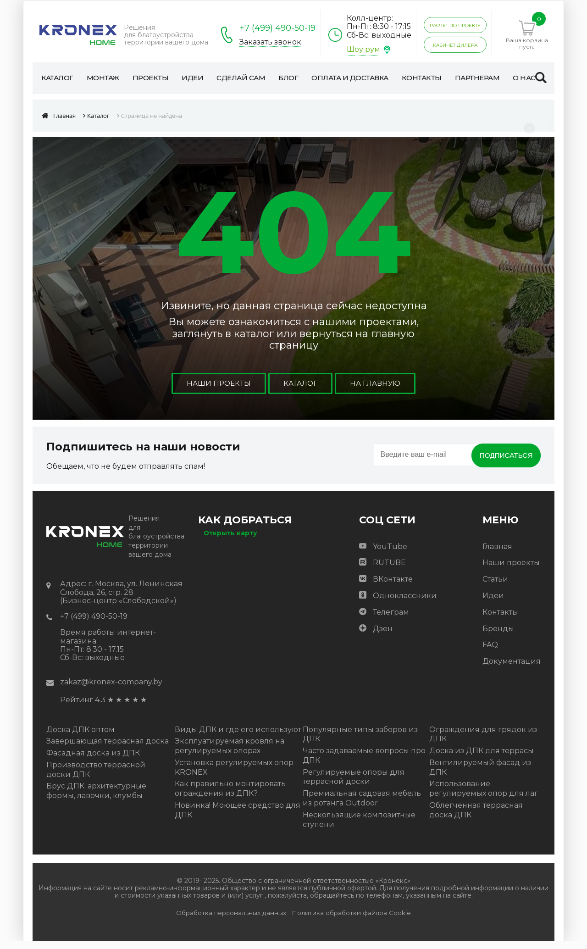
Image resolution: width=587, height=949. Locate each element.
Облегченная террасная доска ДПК (476, 818)
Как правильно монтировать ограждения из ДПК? (230, 797)
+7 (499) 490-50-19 (277, 28)
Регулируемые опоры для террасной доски (353, 785)
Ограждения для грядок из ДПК (483, 742)
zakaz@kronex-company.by (111, 689)
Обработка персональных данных (231, 920)
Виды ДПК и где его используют (238, 737)
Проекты (156, 78)
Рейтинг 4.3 (82, 708)
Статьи (495, 587)
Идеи (200, 78)
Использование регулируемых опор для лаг (483, 797)
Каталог (58, 78)
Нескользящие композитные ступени (359, 827)
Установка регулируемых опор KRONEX (234, 775)
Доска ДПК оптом (80, 737)
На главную (376, 391)
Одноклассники (405, 603)
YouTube (390, 554)
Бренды (498, 636)
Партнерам (488, 78)
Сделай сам (242, 82)
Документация (511, 669)
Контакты (430, 78)
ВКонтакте (393, 587)
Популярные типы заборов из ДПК (360, 742)
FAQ (490, 653)
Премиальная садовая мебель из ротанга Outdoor (362, 806)
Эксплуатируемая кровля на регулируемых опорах (229, 754)
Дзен (383, 636)
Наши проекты (217, 391)
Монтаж (106, 78)
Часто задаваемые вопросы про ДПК (364, 763)
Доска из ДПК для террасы (481, 758)
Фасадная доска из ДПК (93, 760)
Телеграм (391, 620)
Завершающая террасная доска (107, 749)
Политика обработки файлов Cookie (351, 920)
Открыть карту (230, 540)
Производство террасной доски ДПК (95, 777)
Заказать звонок (270, 42)
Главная (497, 554)
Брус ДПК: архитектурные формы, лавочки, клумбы (96, 799)
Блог (297, 78)
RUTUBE (389, 570)
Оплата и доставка (342, 82)
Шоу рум (363, 49)
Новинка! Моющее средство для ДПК (237, 818)
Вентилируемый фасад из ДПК (480, 775)
